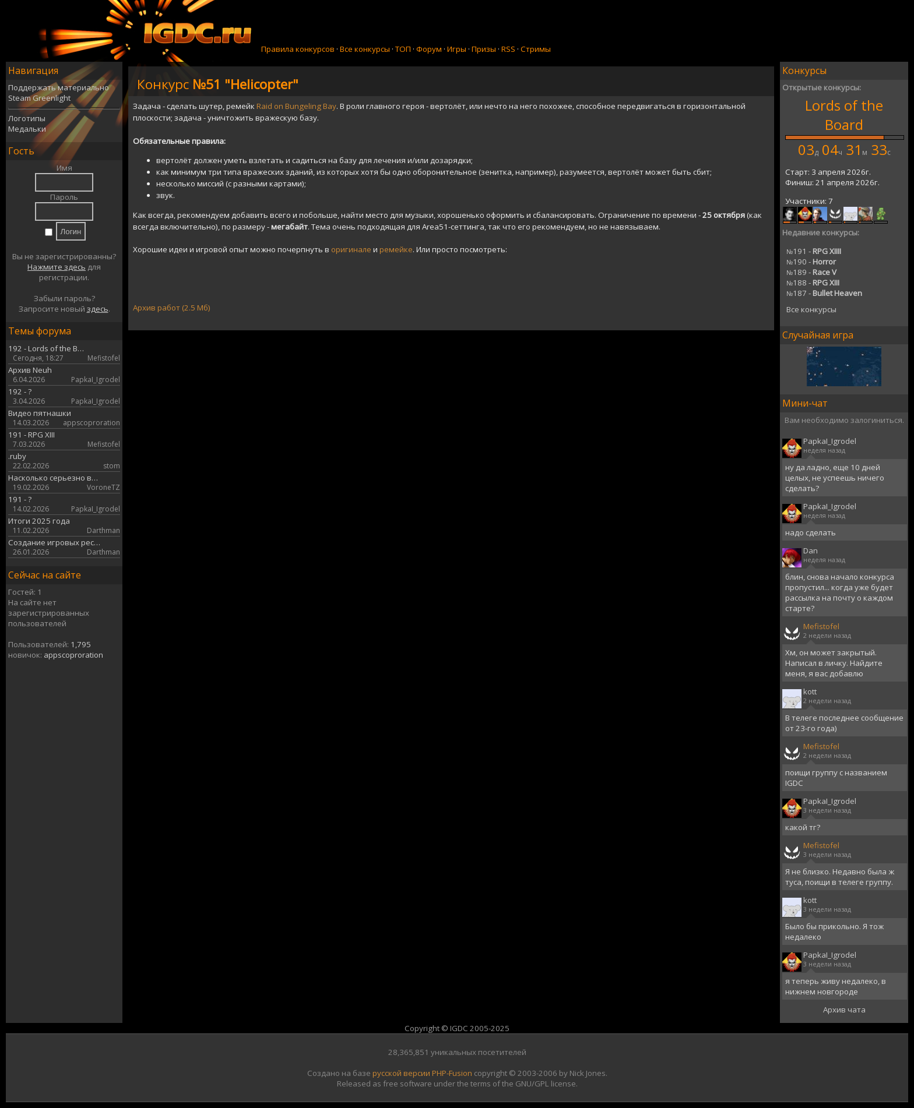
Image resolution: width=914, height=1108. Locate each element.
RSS (508, 49)
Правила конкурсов (298, 49)
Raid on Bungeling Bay (296, 106)
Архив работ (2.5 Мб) (171, 307)
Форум (429, 49)
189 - (811, 272)
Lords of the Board (844, 115)
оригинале (351, 249)
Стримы (536, 49)
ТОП (403, 49)
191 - (813, 251)
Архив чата (844, 1009)
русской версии (401, 1073)
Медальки (27, 128)
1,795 (81, 644)
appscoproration (73, 655)
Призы (484, 49)
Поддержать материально (58, 87)
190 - (811, 261)
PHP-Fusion (452, 1073)
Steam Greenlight (39, 98)
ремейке (396, 249)
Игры (456, 49)
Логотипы (26, 118)
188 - (812, 282)
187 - (824, 293)
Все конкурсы (365, 49)
